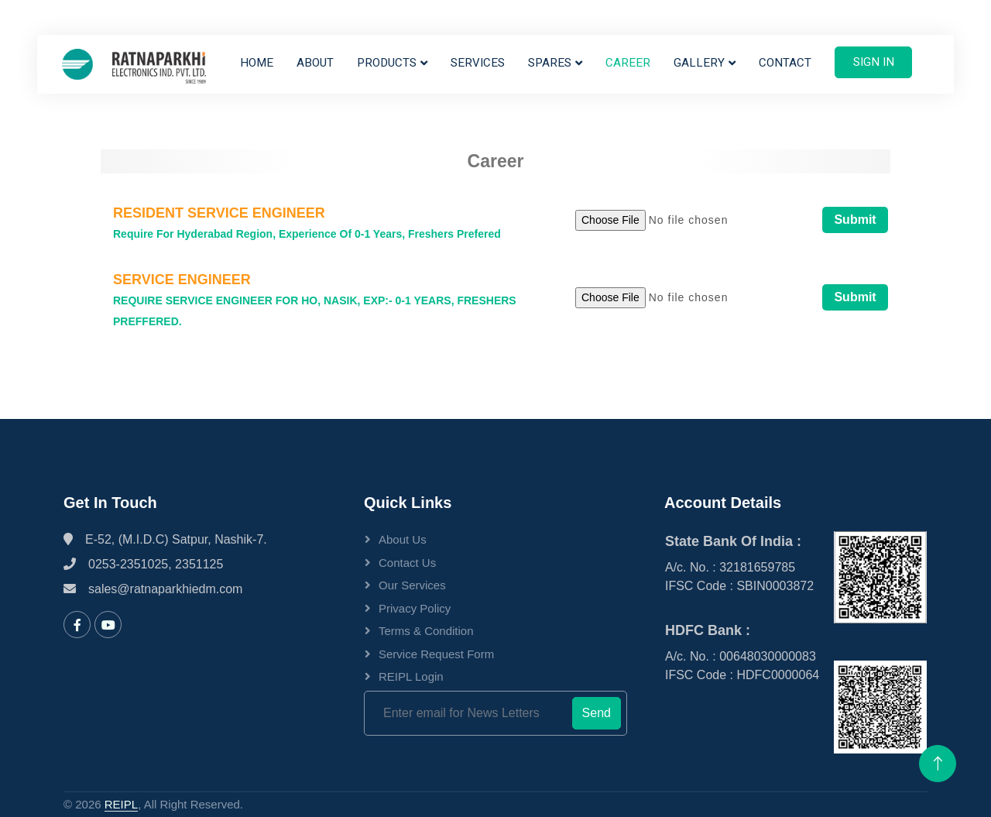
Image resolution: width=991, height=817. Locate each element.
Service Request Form (436, 654)
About (315, 62)
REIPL (121, 804)
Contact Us (407, 562)
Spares (549, 62)
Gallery (699, 62)
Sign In (873, 61)
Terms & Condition (426, 630)
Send (596, 712)
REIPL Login (411, 676)
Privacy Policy (415, 608)
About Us (403, 539)
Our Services (412, 585)
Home (256, 62)
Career (627, 62)
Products (387, 62)
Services (478, 62)
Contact (785, 62)
